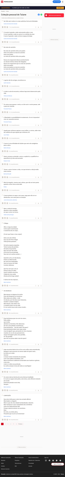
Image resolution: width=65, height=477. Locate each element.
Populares (17, 460)
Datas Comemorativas (33, 457)
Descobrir (60, 7)
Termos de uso (18, 463)
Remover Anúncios (5, 469)
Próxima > (20, 424)
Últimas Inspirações (19, 457)
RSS (16, 466)
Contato (3, 466)
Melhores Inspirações (6, 457)
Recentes (3, 460)
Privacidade (31, 463)
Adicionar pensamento (52, 15)
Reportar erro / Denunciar (34, 460)
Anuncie (30, 466)
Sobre (2, 463)
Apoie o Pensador (56, 1)
